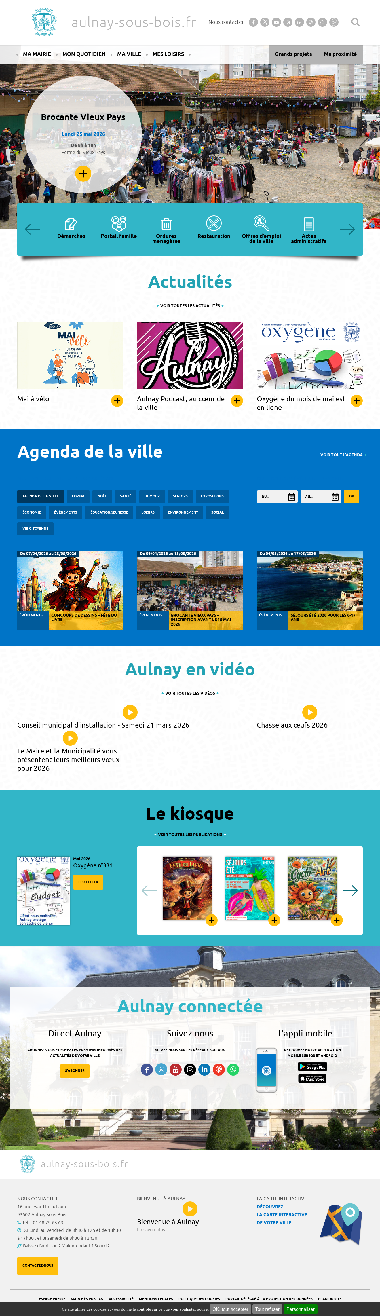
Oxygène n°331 (93, 865)
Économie (31, 512)
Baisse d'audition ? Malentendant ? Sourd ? (66, 1246)
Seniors (180, 496)
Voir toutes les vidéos (190, 693)
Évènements (65, 512)
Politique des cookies (199, 1299)
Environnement (183, 512)
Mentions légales (156, 1299)
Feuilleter (88, 882)
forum (78, 496)
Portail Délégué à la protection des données (269, 1299)
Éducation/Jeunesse (109, 512)
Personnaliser (300, 1309)
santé (125, 496)
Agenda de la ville (40, 496)
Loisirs (148, 512)
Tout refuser (267, 1309)
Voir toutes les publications (190, 835)
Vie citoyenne (35, 528)
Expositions (212, 496)
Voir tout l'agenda (341, 455)
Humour (152, 496)
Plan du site (329, 1299)
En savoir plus (83, 174)
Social (217, 512)
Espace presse (52, 1299)
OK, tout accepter (230, 1309)
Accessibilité (121, 1299)
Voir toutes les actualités (190, 306)
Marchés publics (87, 1299)
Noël (102, 496)
